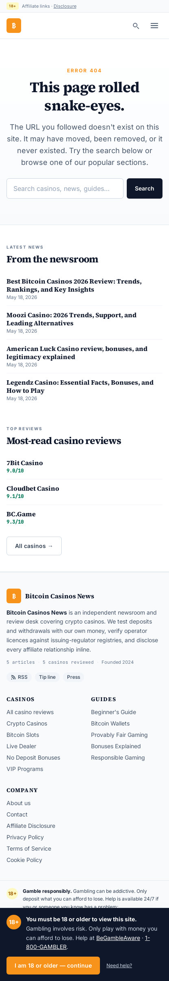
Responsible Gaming (118, 757)
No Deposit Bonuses (33, 757)
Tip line (47, 677)
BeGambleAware (118, 937)
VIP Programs (24, 768)
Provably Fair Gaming (119, 734)
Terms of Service (28, 848)
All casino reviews (30, 711)
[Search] (135, 25)
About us (18, 802)
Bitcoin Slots (22, 734)
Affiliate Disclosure (30, 825)
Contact (17, 814)
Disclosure (65, 6)
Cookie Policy (24, 859)
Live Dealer (21, 746)
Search (144, 188)
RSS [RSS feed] (19, 677)
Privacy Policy (25, 837)
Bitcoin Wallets (110, 723)
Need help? (119, 965)
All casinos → (34, 545)
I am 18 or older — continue (53, 965)
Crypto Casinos (26, 723)
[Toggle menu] (154, 25)
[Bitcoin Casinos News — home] (13, 25)
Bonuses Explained (116, 746)
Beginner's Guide (113, 711)
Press (73, 677)
